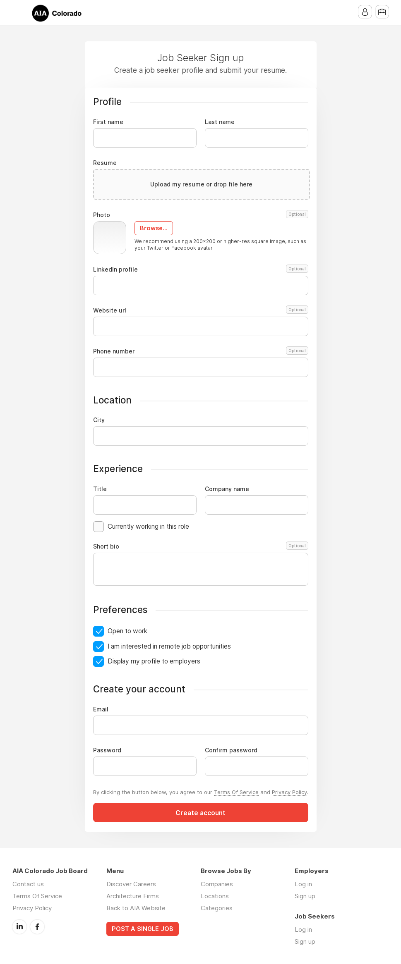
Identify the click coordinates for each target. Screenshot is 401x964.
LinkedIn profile (200, 269)
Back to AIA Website (136, 908)
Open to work (127, 631)
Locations (215, 896)
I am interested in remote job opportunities (169, 646)
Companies (217, 884)
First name (108, 122)
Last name (220, 122)
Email (100, 709)
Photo (200, 215)
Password (107, 750)
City (99, 420)
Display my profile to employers (154, 661)
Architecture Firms (132, 896)
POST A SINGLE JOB (142, 929)
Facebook (37, 926)
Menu (18, 12)
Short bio (200, 546)
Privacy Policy (289, 792)
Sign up (305, 896)
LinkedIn (19, 926)
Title (100, 489)
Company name (227, 489)
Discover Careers (131, 884)
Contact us (28, 884)
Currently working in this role (148, 526)
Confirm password (231, 750)
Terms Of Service (236, 792)
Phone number (200, 351)
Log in (303, 884)
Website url (200, 310)
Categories (217, 908)
